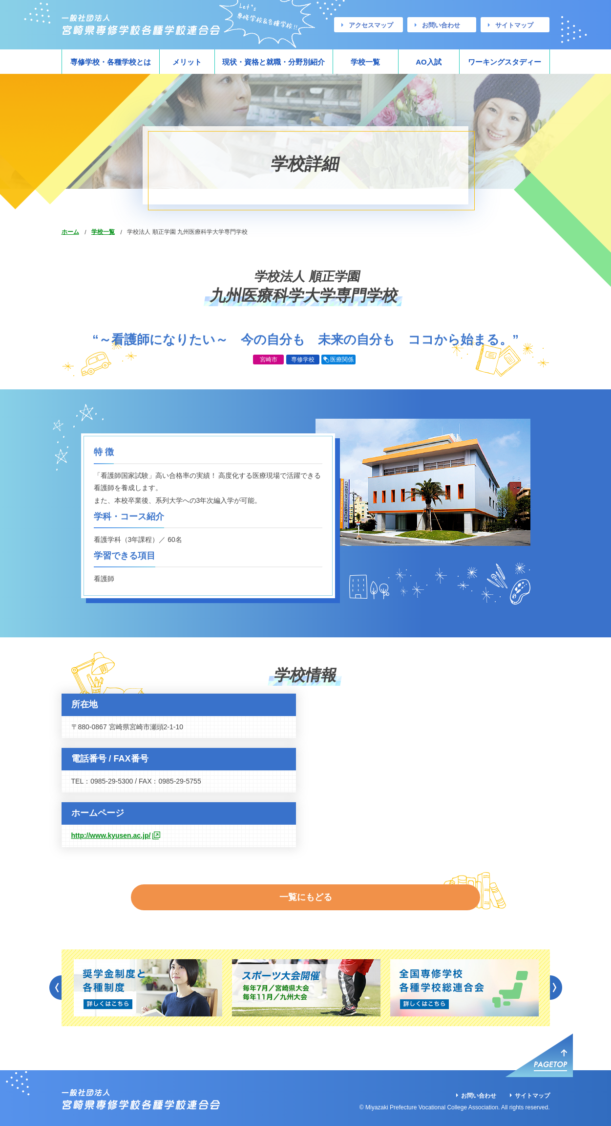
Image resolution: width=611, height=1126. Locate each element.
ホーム (70, 231)
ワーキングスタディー (504, 62)
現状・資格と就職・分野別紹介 (273, 62)
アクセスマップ (371, 25)
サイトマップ (514, 25)
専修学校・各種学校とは (110, 62)
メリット (187, 62)
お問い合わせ (441, 25)
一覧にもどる (305, 889)
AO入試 (429, 62)
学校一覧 (365, 62)
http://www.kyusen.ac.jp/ (111, 835)
